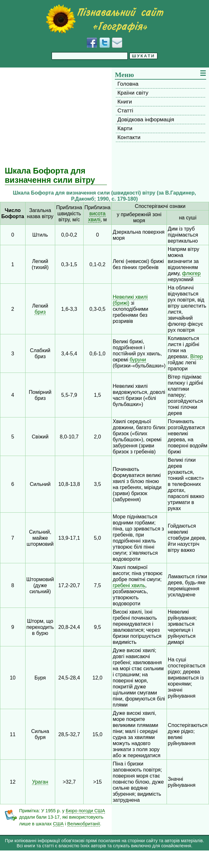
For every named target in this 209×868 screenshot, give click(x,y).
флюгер (191, 273)
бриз (40, 312)
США (58, 823)
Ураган (40, 782)
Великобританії (83, 823)
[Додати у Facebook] (92, 43)
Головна (127, 84)
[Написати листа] (117, 43)
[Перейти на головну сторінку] (105, 18)
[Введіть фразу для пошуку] (89, 56)
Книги (124, 101)
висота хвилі (97, 216)
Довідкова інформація (145, 119)
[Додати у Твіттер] (105, 43)
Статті (125, 110)
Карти (124, 128)
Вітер (196, 356)
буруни (138, 359)
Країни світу (132, 92)
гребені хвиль (129, 585)
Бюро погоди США (85, 810)
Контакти (128, 137)
